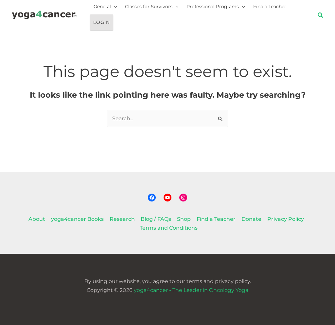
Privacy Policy (283, 217)
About (39, 217)
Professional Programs (215, 14)
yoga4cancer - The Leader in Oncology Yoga (191, 289)
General (107, 14)
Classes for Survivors (152, 14)
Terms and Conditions (169, 226)
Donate (250, 217)
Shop (183, 217)
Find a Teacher (267, 14)
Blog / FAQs (156, 217)
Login (299, 15)
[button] (116, 14)
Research (123, 217)
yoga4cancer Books (79, 217)
